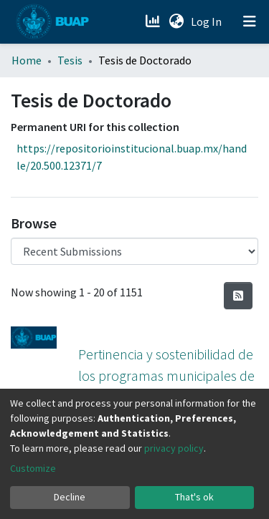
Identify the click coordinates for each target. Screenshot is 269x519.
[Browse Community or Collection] (134, 251)
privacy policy (174, 448)
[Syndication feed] (238, 295)
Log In (208, 21)
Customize (33, 468)
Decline (69, 496)
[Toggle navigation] (249, 21)
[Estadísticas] (153, 21)
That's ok (194, 496)
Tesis (69, 60)
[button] (176, 21)
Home (26, 60)
